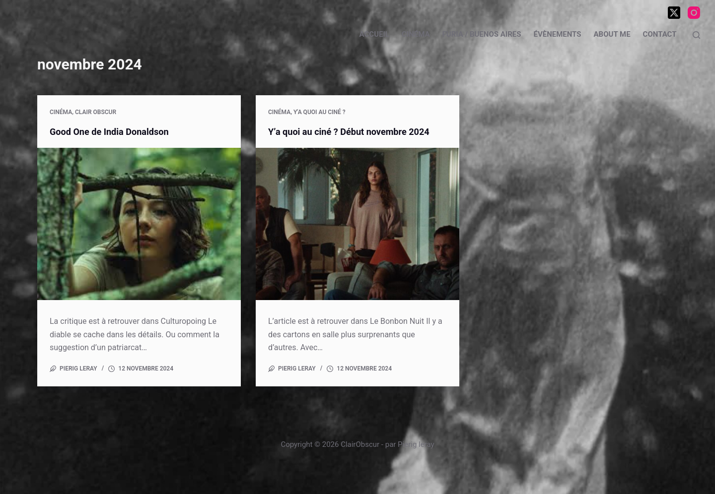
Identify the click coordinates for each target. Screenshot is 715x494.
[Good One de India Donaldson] (139, 224)
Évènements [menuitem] (557, 34)
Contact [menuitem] (660, 34)
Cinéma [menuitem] (416, 34)
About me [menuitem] (612, 34)
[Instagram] (694, 12)
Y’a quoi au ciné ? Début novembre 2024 (357, 131)
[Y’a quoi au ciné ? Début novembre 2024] (357, 224)
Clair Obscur (95, 112)
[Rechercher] (696, 35)
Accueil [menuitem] (374, 34)
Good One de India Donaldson (115, 131)
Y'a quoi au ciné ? (319, 112)
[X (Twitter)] (674, 12)
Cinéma (61, 112)
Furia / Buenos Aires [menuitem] (481, 34)
